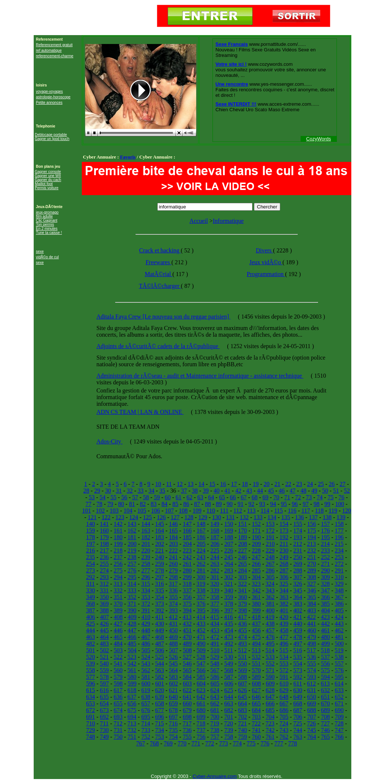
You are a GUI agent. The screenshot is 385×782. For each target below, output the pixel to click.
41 (227, 490)
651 (325, 697)
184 (173, 537)
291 (339, 570)
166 (187, 530)
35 (162, 490)
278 (159, 570)
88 (208, 504)
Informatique (228, 221)
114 (265, 510)
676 (145, 710)
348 (339, 590)
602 (173, 683)
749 (104, 737)
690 (339, 710)
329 (339, 584)
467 (145, 637)
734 (159, 730)
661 (201, 703)
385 (325, 604)
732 (131, 730)
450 (173, 630)
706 (297, 717)
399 (256, 610)
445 (104, 630)
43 (249, 490)
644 (228, 697)
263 (214, 564)
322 (242, 584)
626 (242, 690)
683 (242, 710)
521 (104, 657)
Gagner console (48, 172)
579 (118, 677)
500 (339, 643)
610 (283, 683)
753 (159, 737)
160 (104, 530)
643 (214, 697)
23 (299, 484)
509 (201, 650)
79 (110, 504)
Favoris (127, 157)
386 (339, 604)
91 (241, 504)
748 (90, 737)
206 (215, 544)
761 (270, 737)
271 (325, 564)
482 (90, 643)
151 (242, 524)
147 (187, 524)
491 (214, 643)
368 (90, 604)
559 (104, 670)
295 (131, 577)
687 (297, 710)
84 (164, 504)
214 (325, 544)
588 (242, 677)
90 (229, 504)
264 (228, 564)
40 (217, 490)
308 (311, 577)
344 (283, 590)
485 (131, 643)
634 (90, 697)
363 (283, 597)
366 (325, 597)
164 (159, 530)
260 (173, 564)
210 (270, 544)
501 (90, 650)
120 (346, 510)
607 (242, 683)
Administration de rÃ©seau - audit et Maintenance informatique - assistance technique (199, 376)
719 (214, 723)
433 (201, 623)
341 (242, 590)
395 (201, 610)
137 (313, 517)
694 (131, 717)
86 (186, 504)
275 (118, 570)
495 (270, 643)
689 (325, 710)
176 (325, 530)
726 (311, 723)
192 (283, 537)
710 (90, 723)
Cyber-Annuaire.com (214, 776)
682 (228, 710)
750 (118, 737)
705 (283, 717)
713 (131, 723)
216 (90, 550)
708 (325, 717)
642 (201, 697)
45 (271, 490)
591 (283, 677)
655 (118, 703)
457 (270, 630)
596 (90, 683)
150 (228, 524)
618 (131, 690)
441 (311, 623)
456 (256, 630)
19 (256, 484)
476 (270, 637)
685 (270, 710)
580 (131, 677)
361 (256, 597)
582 (159, 677)
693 (118, 717)
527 (187, 657)
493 (242, 643)
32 (130, 490)
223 (187, 550)
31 (119, 490)
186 (201, 537)
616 (104, 690)
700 (214, 717)
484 (118, 643)
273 (90, 570)
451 (187, 630)
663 (228, 703)
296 (145, 577)
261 (187, 564)
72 (298, 497)
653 (90, 703)
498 (311, 643)
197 (90, 544)
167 (201, 530)
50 (325, 490)
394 (187, 610)
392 (159, 610)
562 (145, 670)
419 (269, 617)
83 (154, 504)
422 (311, 617)
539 (90, 663)
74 (320, 497)
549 (228, 663)
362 (270, 597)
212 (297, 544)
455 (242, 630)
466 (131, 637)
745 (311, 730)
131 (230, 517)
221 (159, 550)
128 (188, 517)
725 (297, 723)
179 (104, 537)
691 (90, 717)
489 (187, 643)
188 (228, 537)
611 (298, 683)
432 (187, 623)
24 (310, 484)
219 (131, 550)
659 (173, 703)
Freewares (158, 262)
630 (297, 690)
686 (283, 710)
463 (90, 637)
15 (212, 484)
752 (145, 737)
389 (118, 610)
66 (233, 497)
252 (325, 557)
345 (297, 590)
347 (325, 590)
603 (187, 683)
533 (270, 657)
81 (132, 504)
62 (189, 497)
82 (143, 504)
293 (104, 577)
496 (283, 643)
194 (311, 537)
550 (242, 663)
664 (242, 703)
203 (173, 544)
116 (292, 510)
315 (145, 584)
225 (214, 550)
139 (341, 517)
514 (269, 650)
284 (242, 570)
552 (270, 663)
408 (118, 617)
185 (187, 537)
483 (104, 643)
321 (228, 584)
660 (187, 703)
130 (216, 517)
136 (299, 517)
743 (283, 730)
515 (283, 650)
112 (237, 510)
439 (283, 623)
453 (214, 630)
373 (159, 604)
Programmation (266, 274)
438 (270, 623)
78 (99, 504)
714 (145, 723)
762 (283, 737)
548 (214, 663)
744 (297, 730)
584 (187, 677)
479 (311, 637)
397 (228, 610)
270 (311, 564)
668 (297, 703)
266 (256, 564)
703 (256, 717)
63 (200, 497)
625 (228, 690)
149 (214, 524)
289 (311, 570)
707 (311, 717)
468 (159, 637)
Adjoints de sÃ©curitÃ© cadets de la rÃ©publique (158, 346)
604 (201, 683)
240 (159, 557)
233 (325, 550)
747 (339, 730)
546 (187, 663)
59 (157, 497)
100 (339, 504)
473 (228, 637)
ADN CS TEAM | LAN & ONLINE (139, 412)
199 (118, 544)
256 (118, 564)
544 (159, 663)
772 (209, 743)
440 (297, 623)
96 (295, 504)
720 (228, 723)
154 (283, 524)
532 (256, 657)
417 (242, 617)
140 (90, 524)
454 (228, 630)
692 (104, 717)
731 (118, 730)
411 (159, 617)
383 (297, 604)
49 (314, 490)
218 (118, 550)
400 (270, 610)
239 (145, 557)
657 (145, 703)
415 (214, 617)
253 (339, 557)
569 (242, 670)
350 (104, 597)
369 (104, 604)
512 (242, 650)
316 (159, 584)
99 (327, 504)
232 (311, 550)
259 (159, 564)
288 (297, 570)
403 (311, 610)
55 (113, 497)
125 (147, 517)
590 (270, 677)
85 (175, 504)
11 (169, 484)
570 (256, 670)
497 (297, 643)
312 (104, 584)
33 (141, 490)
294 (118, 577)
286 (270, 570)
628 (270, 690)
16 (223, 484)
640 (173, 697)
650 (311, 697)
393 (173, 610)
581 (145, 677)
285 (256, 570)
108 (183, 510)
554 (297, 663)
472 (214, 637)
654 (104, 703)
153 (270, 524)
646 (256, 697)
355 (173, 597)
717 (187, 723)
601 (159, 683)
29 (97, 490)
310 (339, 577)
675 (131, 710)
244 (214, 557)
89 (219, 504)
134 (271, 517)
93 (262, 504)
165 (173, 530)
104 (128, 510)
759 (242, 737)
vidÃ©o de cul (47, 257)
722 (256, 723)
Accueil (199, 221)
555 (311, 663)
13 (191, 484)
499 (325, 643)
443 (339, 623)
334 (145, 590)
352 (131, 597)
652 (339, 697)
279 (173, 570)
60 (168, 497)
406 (90, 617)
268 (283, 564)
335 (159, 590)
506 (159, 650)
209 (256, 544)
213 (311, 544)
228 (256, 550)
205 (201, 544)
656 (131, 703)
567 (214, 670)
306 (283, 577)
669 (311, 703)
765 (325, 737)
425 (90, 623)
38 (195, 490)
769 (168, 743)
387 (90, 610)
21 (277, 484)
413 (187, 617)
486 (145, 643)
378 (228, 604)
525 (159, 657)
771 (195, 743)
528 (201, 657)
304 (256, 577)
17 (234, 484)
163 (145, 530)
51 (336, 490)
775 (251, 743)
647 (270, 697)
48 (304, 490)
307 (297, 577)
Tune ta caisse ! (49, 233)
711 (104, 723)
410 (145, 617)
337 (187, 590)
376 (201, 604)
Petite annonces (49, 103)
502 (104, 650)
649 (297, 697)
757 (214, 737)
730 (104, 730)
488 (173, 643)
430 (159, 623)
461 (325, 630)
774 (237, 743)
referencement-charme (54, 56)
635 (104, 697)
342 (256, 590)
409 (132, 617)
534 (283, 657)
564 (173, 670)
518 (325, 650)
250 (297, 557)
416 (228, 617)
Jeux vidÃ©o (266, 262)
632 (325, 690)
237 (118, 557)
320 (214, 584)
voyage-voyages (49, 91)
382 (283, 604)
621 (173, 690)
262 (201, 564)
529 (214, 657)
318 (187, 584)
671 (339, 703)
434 (214, 623)
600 (145, 683)
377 (214, 604)
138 (327, 517)
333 (131, 590)
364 (297, 597)
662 (214, 703)
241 (173, 557)
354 (159, 597)
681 (214, 710)
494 (256, 643)
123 (120, 517)
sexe (40, 251)
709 (339, 717)
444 (90, 630)
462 (339, 630)
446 (118, 630)
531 (242, 657)
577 (90, 677)
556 (325, 663)
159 (90, 530)
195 (325, 537)
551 (256, 663)
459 (297, 630)
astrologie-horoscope (53, 97)
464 (104, 637)
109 (196, 510)
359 (228, 597)
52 (347, 490)
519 (339, 650)
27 (342, 484)
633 (339, 690)
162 (131, 530)
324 (269, 584)
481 (339, 637)
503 (118, 650)
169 (228, 530)
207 (228, 544)
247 (256, 557)
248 (270, 557)
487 (159, 643)
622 (187, 690)
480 (325, 637)
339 (214, 590)
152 (256, 524)
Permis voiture (46, 188)
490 (201, 643)
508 (187, 650)
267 (270, 564)
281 (201, 570)
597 (104, 683)
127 (175, 517)
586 (214, 677)
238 (131, 557)
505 (145, 650)
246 (242, 557)
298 (173, 577)
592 (297, 677)
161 (118, 530)
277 (145, 570)
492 (228, 643)
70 (276, 497)
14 (201, 484)
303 (242, 577)
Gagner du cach (48, 180)
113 (251, 510)
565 (187, 670)
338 (201, 590)
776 (265, 743)
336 (173, 590)
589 (256, 677)
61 (178, 497)
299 (187, 577)
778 (292, 743)
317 (173, 584)
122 (105, 517)
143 (131, 524)
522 (118, 657)
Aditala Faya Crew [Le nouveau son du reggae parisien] (163, 316)
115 (278, 510)
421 (297, 617)
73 (309, 497)
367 (339, 597)
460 (311, 630)
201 (145, 544)
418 (256, 617)
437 (256, 623)
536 (311, 657)
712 (118, 723)
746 (325, 730)
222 (173, 550)
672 (90, 710)
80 (121, 504)
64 (211, 497)
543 (145, 663)
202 (159, 544)
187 (214, 537)
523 (131, 657)
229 (270, 550)
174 (297, 530)
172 (270, 530)
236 (104, 557)
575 (325, 670)
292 (90, 577)
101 (86, 510)
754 (173, 737)
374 (173, 604)
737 (201, 730)
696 (159, 717)
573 (297, 670)
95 (284, 504)
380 (256, 604)
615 (90, 690)
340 (228, 590)
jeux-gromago (47, 212)
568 (228, 670)
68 (255, 497)
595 (339, 677)
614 (339, 683)
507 (173, 650)
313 (118, 584)
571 (270, 670)
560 (118, 670)
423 (325, 617)
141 (104, 524)
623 (201, 690)
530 (228, 657)
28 (86, 490)
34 (151, 490)
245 (228, 557)
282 (214, 570)
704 (270, 717)
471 (201, 637)
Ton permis (45, 224)
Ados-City (109, 441)
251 (311, 557)
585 (201, 677)
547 (201, 663)
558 (90, 670)
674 (118, 710)
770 (182, 743)
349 (90, 597)
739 (228, 730)
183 (159, 537)
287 (283, 570)
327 (311, 584)
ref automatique (49, 50)
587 (228, 677)
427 (118, 623)
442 (325, 623)
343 (270, 590)
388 (104, 610)
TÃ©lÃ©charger (160, 286)
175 (311, 530)
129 (202, 517)
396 (214, 610)
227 (242, 550)
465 (118, 637)
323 (256, 584)
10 (158, 484)
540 (104, 663)
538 (339, 657)
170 (242, 530)
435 (228, 623)
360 (242, 597)
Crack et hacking (160, 250)
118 (319, 510)
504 (132, 650)
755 (187, 737)
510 (215, 650)
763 (297, 737)
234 (339, 550)
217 (104, 550)
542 (131, 663)
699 (201, 717)
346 (311, 590)
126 (161, 517)
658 (159, 703)
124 (133, 517)
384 (311, 604)
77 (88, 504)
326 (297, 584)
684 (256, 710)
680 (201, 710)
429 (145, 623)
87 (197, 504)
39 (206, 490)
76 (341, 497)
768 (154, 743)
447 (131, 630)
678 (173, 710)
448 (145, 630)
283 (228, 570)
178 (90, 537)
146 (173, 524)
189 (242, 537)
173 (283, 530)
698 (187, 717)
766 (339, 737)
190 (256, 537)
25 (321, 484)
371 (131, 604)
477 (283, 637)
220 (145, 550)
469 (173, 637)
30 (108, 490)
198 (104, 544)
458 (283, 630)
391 (145, 610)
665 (256, 703)
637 (131, 697)
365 (311, 597)
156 (311, 524)
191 (270, 537)
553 (283, 663)
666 (270, 703)
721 (242, 723)
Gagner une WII (48, 176)
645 (242, 697)
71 (287, 497)
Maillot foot (44, 184)
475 (256, 637)
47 (292, 490)
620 (159, 690)
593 (311, 677)
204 (187, 544)
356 (187, 597)
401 (283, 610)
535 (297, 657)
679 (187, 710)
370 (118, 604)
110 (211, 510)
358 (214, 597)
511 (228, 650)
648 (283, 697)
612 (311, 683)
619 (145, 690)
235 (90, 557)
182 (145, 537)
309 (325, 577)
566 (201, 670)
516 (297, 650)
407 (104, 617)
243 (201, 557)
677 (159, 710)
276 (131, 570)
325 (283, 584)
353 (145, 597)
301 (214, 577)
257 (131, 564)
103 (114, 510)
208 (242, 544)
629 (283, 690)
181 (131, 537)
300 (201, 577)
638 (145, 697)
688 (311, 710)
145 (159, 524)
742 (270, 730)
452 (201, 630)
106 (155, 510)
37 (184, 490)
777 (278, 743)
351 (118, 597)
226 (228, 550)
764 (311, 737)
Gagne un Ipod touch (52, 139)
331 (104, 590)
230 (283, 550)
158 (339, 524)
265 (242, 564)
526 (173, 657)
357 (201, 597)
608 (256, 683)
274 (104, 570)
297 (159, 577)
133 (258, 517)
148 (201, 524)
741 (256, 730)
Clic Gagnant (46, 220)
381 (270, 604)
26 (332, 484)
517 (311, 650)
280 (187, 570)
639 (159, 697)
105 (141, 510)
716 (173, 723)
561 (131, 670)
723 (269, 723)
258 (145, 564)
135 (285, 517)
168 (214, 530)
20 (267, 484)
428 (131, 623)
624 (214, 690)
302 (228, 577)
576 (339, 670)
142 (118, 524)
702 (242, 717)
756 (201, 737)
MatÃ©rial (159, 274)
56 (124, 497)
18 (245, 484)
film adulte (44, 216)
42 (238, 490)
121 (92, 517)
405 (339, 610)
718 (201, 723)
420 (283, 617)
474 (242, 637)
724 (283, 723)
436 (242, 623)
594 (325, 677)
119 (333, 510)
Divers (264, 250)
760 (256, 737)
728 (339, 723)
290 (325, 570)
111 (224, 510)
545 (173, 663)
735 (173, 730)
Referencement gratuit (54, 45)
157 (325, 524)
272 (339, 564)
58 (146, 497)
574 (311, 670)
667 (283, 703)
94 (273, 504)
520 (90, 657)
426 (104, 623)
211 (283, 544)
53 (92, 497)
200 (132, 544)
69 (265, 497)
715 (159, 723)
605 (215, 683)
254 (90, 564)
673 (104, 710)
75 (331, 497)
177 (339, 530)
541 (118, 663)
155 (297, 524)
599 (132, 683)
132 (244, 517)
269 (297, 564)
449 (159, 630)
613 (325, 683)
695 (145, 717)
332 (118, 590)
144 (145, 524)
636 (118, 697)
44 (260, 490)
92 (251, 504)
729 (90, 730)
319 (201, 584)
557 (339, 663)
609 (270, 683)
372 (145, 604)
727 (325, 723)
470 (187, 637)
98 (316, 504)
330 (90, 590)
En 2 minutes (46, 229)
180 (118, 537)
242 (187, 557)
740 (242, 730)
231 (297, 550)
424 (339, 617)
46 (282, 490)
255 (104, 564)
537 (325, 657)
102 (100, 510)
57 (135, 497)
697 (173, 717)
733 (145, 730)
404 (325, 610)
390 (131, 610)
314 (131, 584)
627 (256, 690)
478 (297, 637)
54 (103, 497)
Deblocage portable (51, 135)
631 (311, 690)
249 (283, 557)
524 (145, 657)
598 (118, 683)
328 (325, 584)
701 (228, 717)
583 (173, 677)
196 (339, 537)
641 (187, 697)
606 (228, 683)
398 (242, 610)
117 (305, 510)
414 (201, 617)
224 (201, 550)
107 (169, 510)
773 (223, 743)
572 (283, 670)
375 (187, 604)
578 (104, 677)
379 (242, 604)
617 (118, 690)
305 (270, 577)
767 (140, 743)
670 (325, 703)
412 (173, 617)
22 (288, 484)
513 (256, 650)
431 (173, 623)
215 (339, 544)
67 (244, 497)
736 (187, 730)
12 (180, 484)
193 (297, 537)
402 (297, 610)
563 (159, 670)
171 (256, 530)
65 (222, 497)
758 (228, 737)
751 (131, 737)
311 (90, 584)
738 (214, 730)
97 (306, 504)
